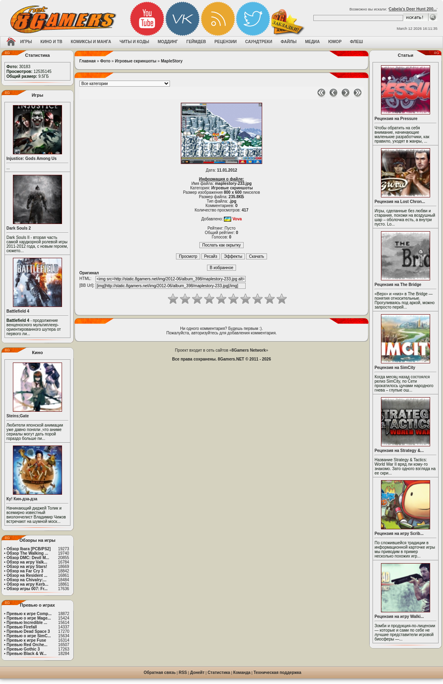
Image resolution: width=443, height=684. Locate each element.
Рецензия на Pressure (396, 118)
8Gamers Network (249, 350)
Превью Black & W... (26, 653)
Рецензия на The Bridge (398, 284)
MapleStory (171, 61)
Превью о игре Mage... (28, 618)
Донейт (197, 672)
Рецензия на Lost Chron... (400, 201)
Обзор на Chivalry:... (26, 580)
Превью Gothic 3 (22, 649)
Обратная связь (160, 672)
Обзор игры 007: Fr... (27, 589)
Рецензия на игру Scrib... (399, 533)
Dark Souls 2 (18, 228)
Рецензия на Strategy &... (399, 450)
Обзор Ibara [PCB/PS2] (28, 549)
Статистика (219, 672)
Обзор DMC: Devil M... (27, 557)
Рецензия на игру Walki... (399, 616)
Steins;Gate (17, 416)
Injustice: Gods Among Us (31, 158)
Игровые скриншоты (135, 61)
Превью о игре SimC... (28, 636)
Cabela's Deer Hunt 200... (413, 9)
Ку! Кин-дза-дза (21, 499)
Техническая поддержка (278, 672)
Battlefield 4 (17, 311)
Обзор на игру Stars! (26, 566)
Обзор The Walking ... (27, 553)
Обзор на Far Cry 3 (24, 571)
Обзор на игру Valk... (26, 562)
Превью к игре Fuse (26, 640)
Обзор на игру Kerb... (27, 584)
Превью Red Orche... (26, 645)
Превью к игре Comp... (29, 613)
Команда (241, 672)
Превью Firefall (21, 627)
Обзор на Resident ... (26, 575)
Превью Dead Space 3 (28, 631)
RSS (183, 672)
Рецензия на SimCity (395, 367)
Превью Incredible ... (26, 622)
